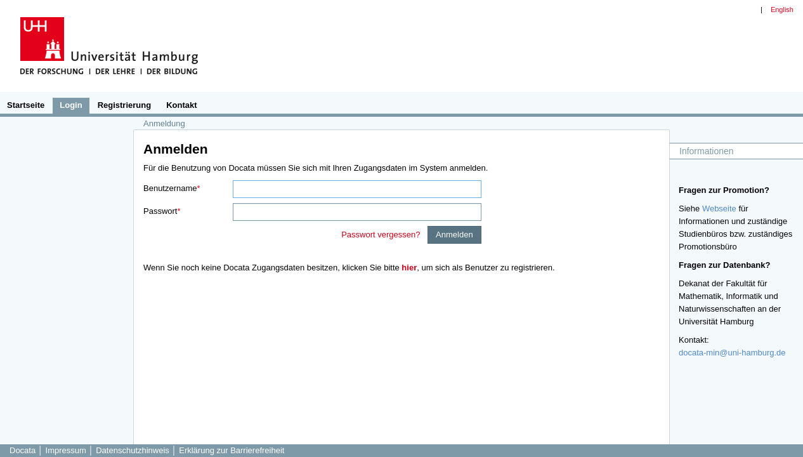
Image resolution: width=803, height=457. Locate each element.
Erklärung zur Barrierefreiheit (231, 450)
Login (71, 105)
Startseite (25, 105)
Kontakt (181, 105)
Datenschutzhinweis (133, 450)
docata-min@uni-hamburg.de (732, 352)
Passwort (160, 211)
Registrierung (125, 105)
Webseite (719, 208)
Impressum (67, 450)
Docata (23, 450)
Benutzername (170, 188)
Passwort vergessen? (381, 234)
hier (409, 267)
